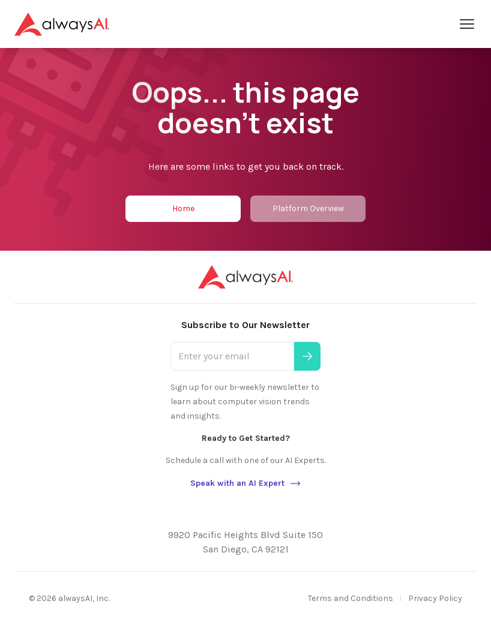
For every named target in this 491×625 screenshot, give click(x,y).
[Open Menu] (467, 24)
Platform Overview (308, 208)
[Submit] (307, 356)
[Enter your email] (232, 356)
